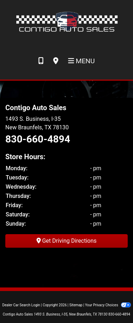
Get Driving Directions (67, 240)
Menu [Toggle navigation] (81, 61)
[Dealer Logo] (66, 21)
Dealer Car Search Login (21, 305)
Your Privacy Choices (108, 305)
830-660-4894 (37, 139)
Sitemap (75, 305)
